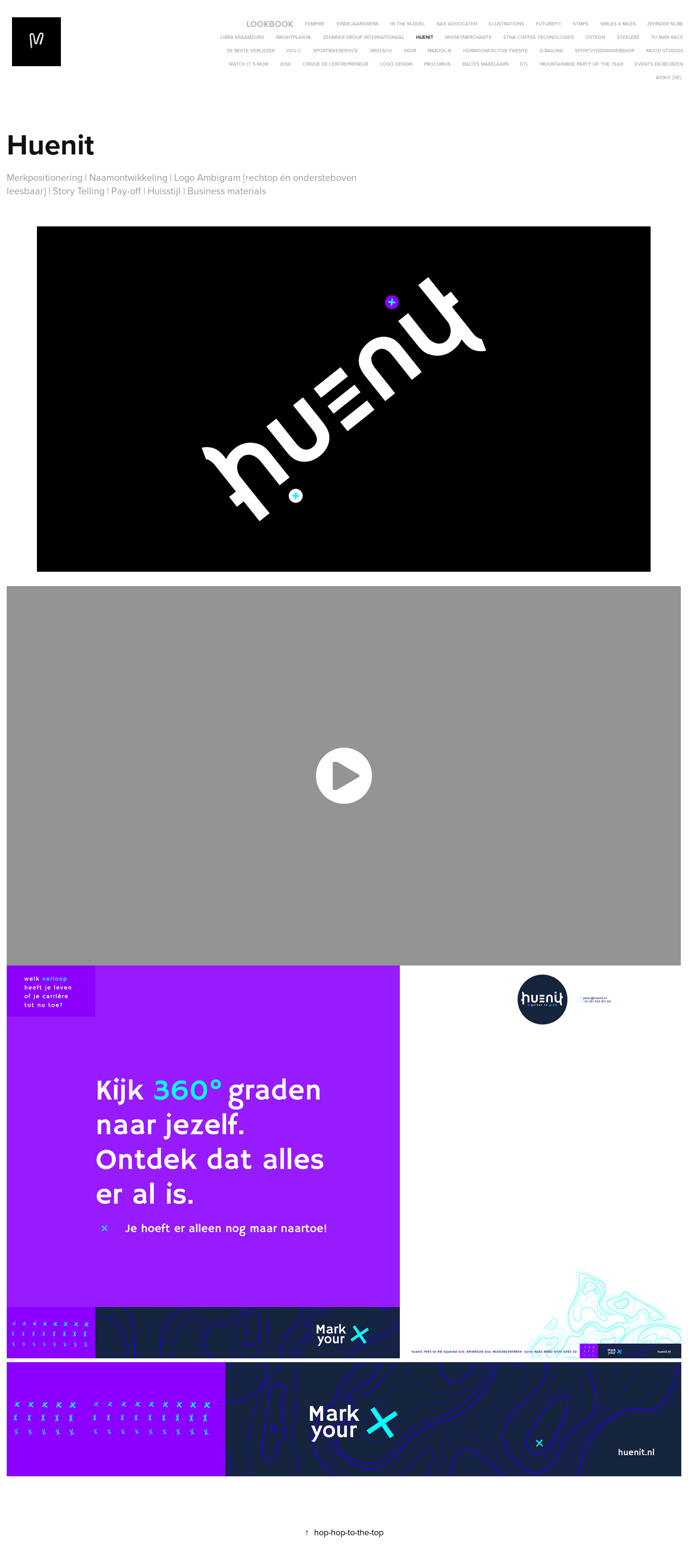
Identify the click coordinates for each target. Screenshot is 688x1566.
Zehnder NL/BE (665, 23)
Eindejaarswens (358, 23)
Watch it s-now (248, 64)
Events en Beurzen (659, 64)
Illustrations (506, 23)
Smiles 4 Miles (618, 23)
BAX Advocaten (457, 23)
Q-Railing (551, 50)
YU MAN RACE (667, 37)
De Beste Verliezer (251, 50)
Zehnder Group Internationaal (363, 37)
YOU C (293, 50)
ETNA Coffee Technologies (538, 37)
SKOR (410, 50)
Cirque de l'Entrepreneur (335, 64)
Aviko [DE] (668, 77)
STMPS (580, 23)
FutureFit (548, 23)
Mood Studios (664, 50)
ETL (524, 64)
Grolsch (381, 50)
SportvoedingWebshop (605, 50)
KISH (285, 64)
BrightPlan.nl (294, 37)
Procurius (437, 64)
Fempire (315, 23)
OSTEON (595, 37)
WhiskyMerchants (468, 37)
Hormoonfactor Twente (495, 50)
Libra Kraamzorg (242, 37)
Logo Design (396, 64)
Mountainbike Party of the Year (581, 64)
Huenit (424, 37)
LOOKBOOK (269, 24)
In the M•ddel (407, 23)
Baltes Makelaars (486, 64)
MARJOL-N (439, 50)
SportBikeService (335, 50)
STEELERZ (628, 37)
